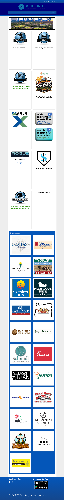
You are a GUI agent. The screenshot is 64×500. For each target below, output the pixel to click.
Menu (10, 13)
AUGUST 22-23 (44, 96)
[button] (10, 23)
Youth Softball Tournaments (44, 168)
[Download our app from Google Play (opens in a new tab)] (41, 487)
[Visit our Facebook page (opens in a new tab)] (10, 482)
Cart (46, 1)
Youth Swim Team (20, 159)
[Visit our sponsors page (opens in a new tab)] (21, 245)
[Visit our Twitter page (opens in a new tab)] (13, 482)
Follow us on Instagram (43, 192)
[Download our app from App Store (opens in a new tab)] (41, 482)
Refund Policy (21, 496)
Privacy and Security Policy (31, 496)
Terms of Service (13, 496)
